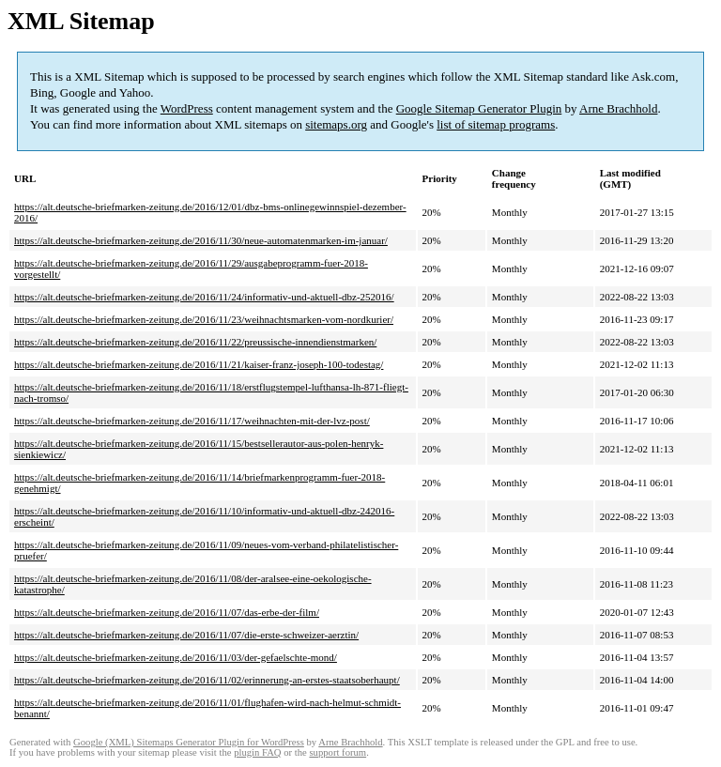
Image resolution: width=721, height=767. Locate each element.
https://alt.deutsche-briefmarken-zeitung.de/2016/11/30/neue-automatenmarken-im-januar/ (201, 240)
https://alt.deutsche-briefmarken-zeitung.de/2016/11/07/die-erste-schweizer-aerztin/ (186, 634)
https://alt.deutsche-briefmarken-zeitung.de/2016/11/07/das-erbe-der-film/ (166, 612)
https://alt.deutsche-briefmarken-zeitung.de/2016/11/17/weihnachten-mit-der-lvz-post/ (192, 420)
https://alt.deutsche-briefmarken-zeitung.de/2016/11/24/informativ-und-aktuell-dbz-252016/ (204, 296)
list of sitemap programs (496, 124)
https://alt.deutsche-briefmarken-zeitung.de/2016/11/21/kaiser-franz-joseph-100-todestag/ (198, 364)
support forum (337, 752)
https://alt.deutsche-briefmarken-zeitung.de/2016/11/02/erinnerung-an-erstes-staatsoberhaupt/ (207, 679)
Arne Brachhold (618, 108)
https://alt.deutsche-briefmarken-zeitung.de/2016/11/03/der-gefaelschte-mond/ (175, 657)
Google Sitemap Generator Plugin (479, 108)
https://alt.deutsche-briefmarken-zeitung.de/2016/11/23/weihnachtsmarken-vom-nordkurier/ (203, 319)
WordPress (187, 108)
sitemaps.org (336, 124)
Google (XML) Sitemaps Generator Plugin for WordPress (188, 742)
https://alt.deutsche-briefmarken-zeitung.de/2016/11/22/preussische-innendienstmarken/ (195, 341)
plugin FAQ (257, 752)
